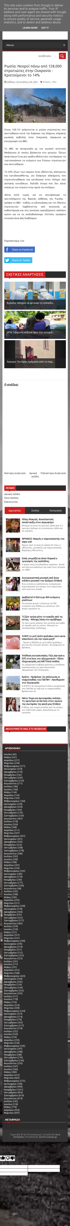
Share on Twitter (17, 260)
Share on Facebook (18, 250)
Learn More (30, 27)
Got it (45, 27)
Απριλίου (9, 760)
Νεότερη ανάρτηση (15, 473)
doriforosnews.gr (48, 1137)
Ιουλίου (8, 786)
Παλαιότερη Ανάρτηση (53, 473)
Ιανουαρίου (10, 768)
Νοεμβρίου (10, 774)
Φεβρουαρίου (11, 766)
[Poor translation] (10, 1158)
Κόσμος (47, 82)
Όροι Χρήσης (11, 497)
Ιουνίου (8, 754)
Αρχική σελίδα (12, 494)
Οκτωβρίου (10, 777)
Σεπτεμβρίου (11, 780)
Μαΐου (7, 757)
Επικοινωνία (11, 501)
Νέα (54, 82)
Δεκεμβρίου (10, 771)
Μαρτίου (9, 763)
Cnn (22, 240)
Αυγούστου (10, 783)
